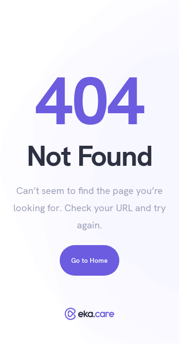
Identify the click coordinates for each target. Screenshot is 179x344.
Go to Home (89, 260)
